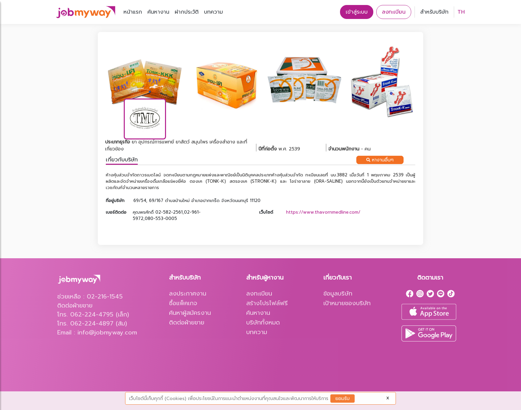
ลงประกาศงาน (187, 293)
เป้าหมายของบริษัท (347, 303)
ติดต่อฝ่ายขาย (186, 322)
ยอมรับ (342, 398)
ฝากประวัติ (187, 12)
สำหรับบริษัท (434, 12)
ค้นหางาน (158, 12)
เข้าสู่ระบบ (357, 12)
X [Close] (387, 398)
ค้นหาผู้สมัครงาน (190, 312)
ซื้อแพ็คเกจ (183, 303)
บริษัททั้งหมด (263, 322)
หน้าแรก (132, 12)
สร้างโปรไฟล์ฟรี (267, 303)
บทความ (213, 12)
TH (461, 12)
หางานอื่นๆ (380, 159)
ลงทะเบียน (394, 12)
